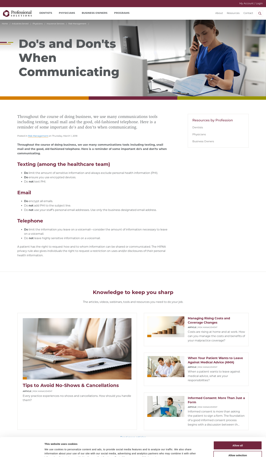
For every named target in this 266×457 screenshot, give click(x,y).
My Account (251, 3)
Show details (178, 450)
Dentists (197, 127)
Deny (238, 447)
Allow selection (237, 437)
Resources (233, 13)
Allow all (238, 427)
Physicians (199, 134)
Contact (248, 13)
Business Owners (203, 141)
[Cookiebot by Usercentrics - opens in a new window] (22, 450)
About (219, 13)
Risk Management (38, 136)
